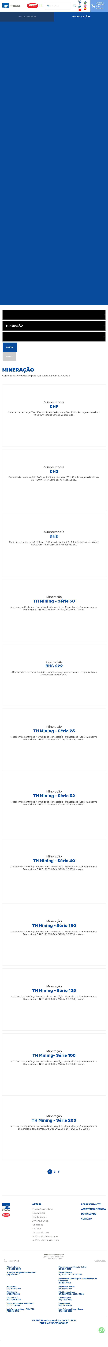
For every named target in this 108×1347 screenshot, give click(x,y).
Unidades (37, 1231)
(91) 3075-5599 (13, 1301)
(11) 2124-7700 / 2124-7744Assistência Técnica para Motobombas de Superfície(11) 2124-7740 (77, 1285)
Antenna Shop (40, 1227)
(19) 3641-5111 (12, 1281)
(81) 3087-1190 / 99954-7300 (71, 1301)
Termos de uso (40, 1239)
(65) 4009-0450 (14, 1306)
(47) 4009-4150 (65, 1306)
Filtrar (10, 351)
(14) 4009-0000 (14, 1275)
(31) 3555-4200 (65, 1295)
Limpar (9, 360)
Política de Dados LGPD (45, 1246)
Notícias (36, 1235)
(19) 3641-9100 (64, 1275)
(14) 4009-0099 (65, 1317)
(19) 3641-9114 (13, 1317)
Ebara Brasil (38, 1219)
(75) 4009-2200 (14, 1295)
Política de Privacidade (45, 1243)
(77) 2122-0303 (13, 1312)
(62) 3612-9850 (65, 1312)
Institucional (39, 1223)
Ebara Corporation (42, 1215)
